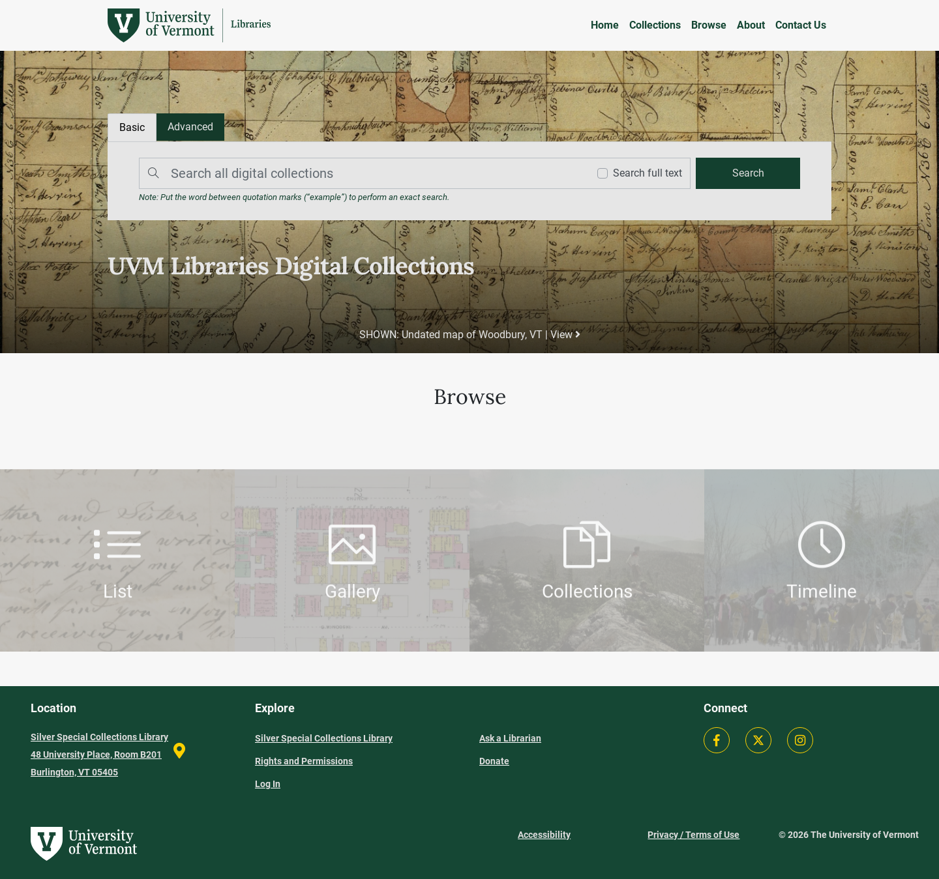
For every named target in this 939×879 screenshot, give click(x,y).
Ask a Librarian (510, 738)
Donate (494, 761)
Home (605, 25)
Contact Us (800, 25)
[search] (748, 173)
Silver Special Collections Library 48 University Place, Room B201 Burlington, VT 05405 (99, 754)
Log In (267, 784)
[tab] (190, 127)
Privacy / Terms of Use (693, 834)
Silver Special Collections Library (324, 738)
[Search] (360, 173)
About (751, 25)
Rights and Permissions (304, 761)
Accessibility (544, 834)
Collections (655, 25)
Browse (708, 25)
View (565, 334)
